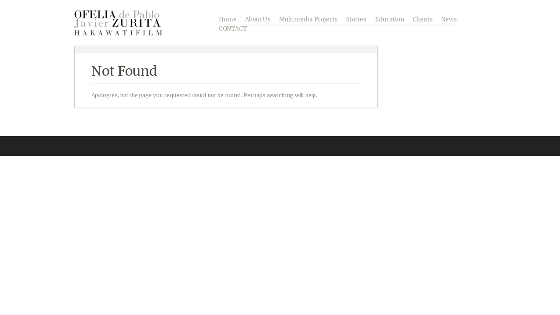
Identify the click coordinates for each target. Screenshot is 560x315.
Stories (356, 19)
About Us (257, 19)
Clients (423, 19)
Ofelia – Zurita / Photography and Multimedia (124, 22)
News (449, 19)
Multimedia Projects (308, 19)
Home (228, 19)
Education (389, 19)
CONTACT (233, 28)
